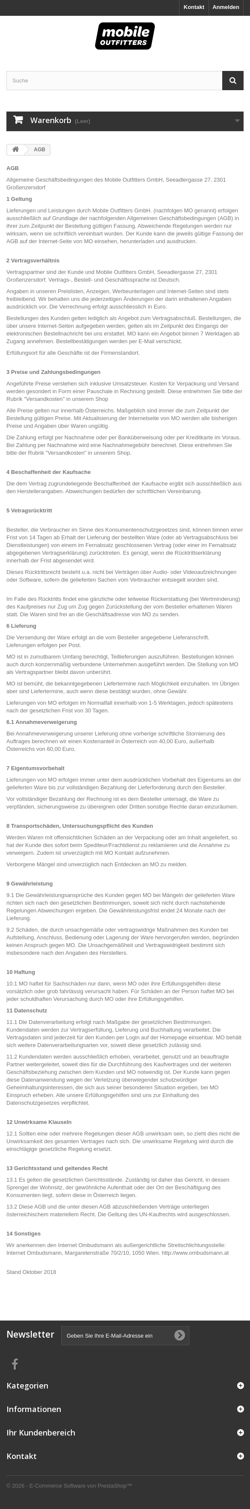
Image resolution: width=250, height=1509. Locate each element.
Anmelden (225, 7)
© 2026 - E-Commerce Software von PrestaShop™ (69, 1486)
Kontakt (194, 7)
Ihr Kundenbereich (40, 1432)
